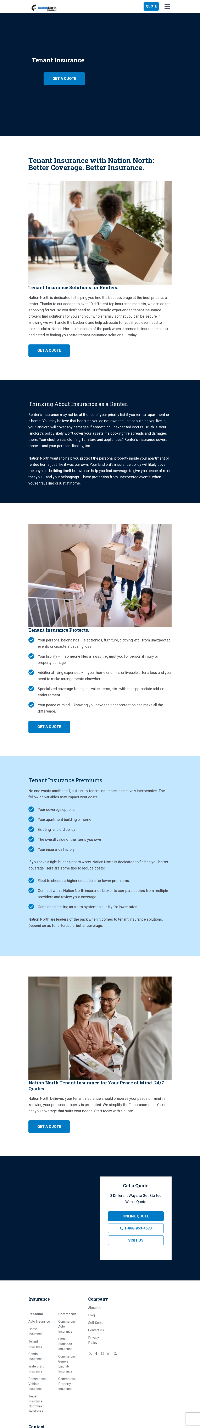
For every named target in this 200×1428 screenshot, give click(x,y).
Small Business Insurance (65, 1344)
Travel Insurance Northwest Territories (36, 1403)
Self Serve (96, 1323)
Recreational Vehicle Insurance (37, 1384)
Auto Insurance (39, 1321)
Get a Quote (64, 78)
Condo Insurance (35, 1356)
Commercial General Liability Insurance (67, 1363)
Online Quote (136, 1216)
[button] (151, 6)
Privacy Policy (93, 1340)
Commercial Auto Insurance (67, 1326)
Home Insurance (35, 1331)
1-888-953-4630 (138, 1228)
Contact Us (96, 1330)
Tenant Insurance (35, 1343)
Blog (91, 1315)
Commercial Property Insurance (67, 1384)
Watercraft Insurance (36, 1368)
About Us (94, 1308)
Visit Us (136, 1240)
